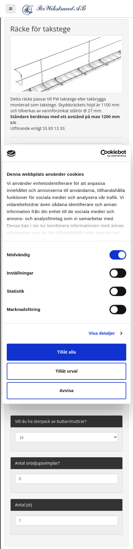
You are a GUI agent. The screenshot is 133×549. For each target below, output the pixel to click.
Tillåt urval (67, 371)
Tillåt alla (66, 351)
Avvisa (66, 390)
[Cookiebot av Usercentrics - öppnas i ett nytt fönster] (100, 153)
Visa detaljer (102, 333)
